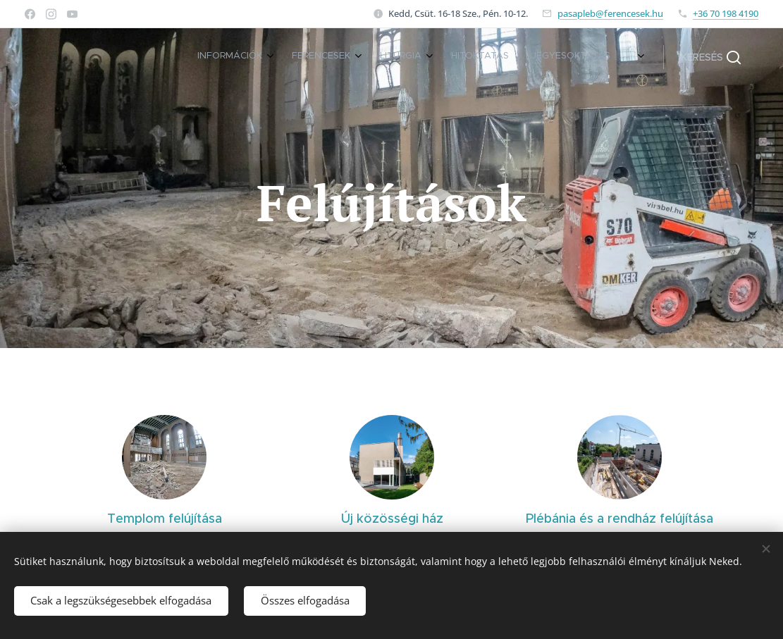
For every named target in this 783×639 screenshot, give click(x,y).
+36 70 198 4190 (725, 13)
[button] (710, 57)
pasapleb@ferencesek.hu (610, 13)
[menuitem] (470, 57)
